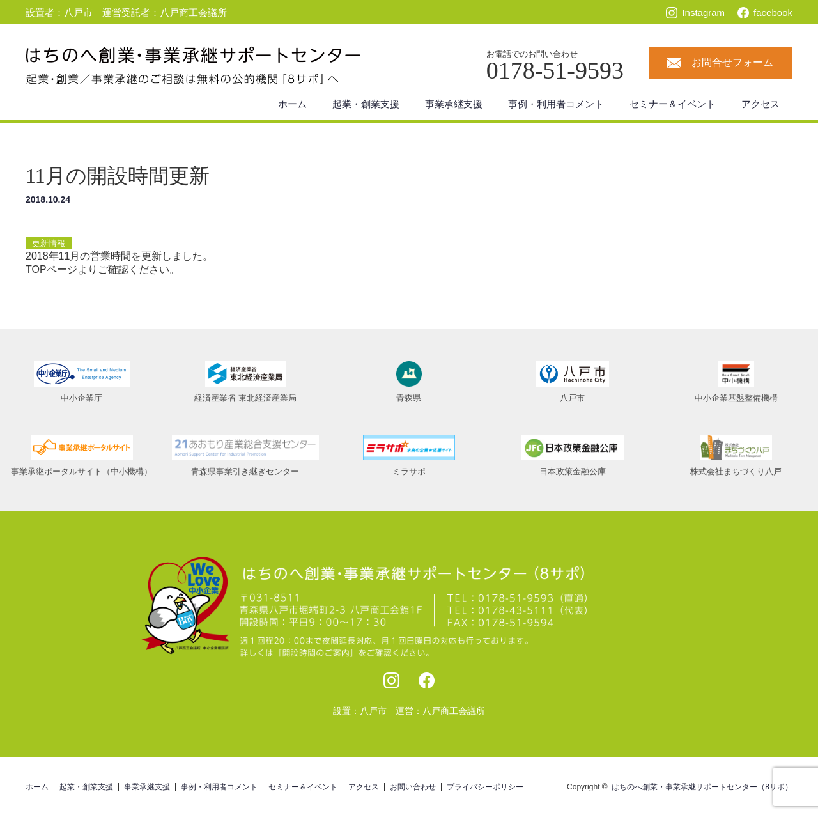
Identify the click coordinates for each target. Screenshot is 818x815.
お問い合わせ (413, 787)
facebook (772, 12)
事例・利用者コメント (556, 103)
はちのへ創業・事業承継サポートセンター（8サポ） (702, 786)
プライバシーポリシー (485, 787)
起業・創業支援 (365, 103)
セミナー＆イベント (672, 103)
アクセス (760, 103)
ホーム (292, 103)
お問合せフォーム (732, 62)
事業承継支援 (453, 103)
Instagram (703, 12)
